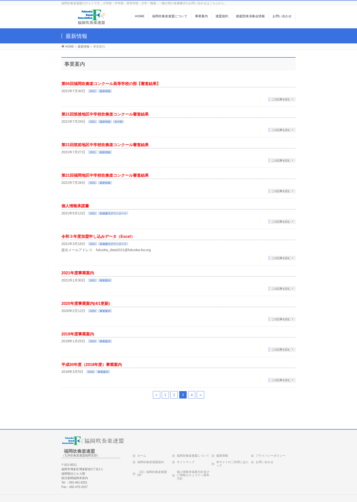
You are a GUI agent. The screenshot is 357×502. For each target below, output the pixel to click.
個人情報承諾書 (75, 206)
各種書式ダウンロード (113, 213)
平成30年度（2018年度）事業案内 (91, 365)
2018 (91, 371)
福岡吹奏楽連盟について (193, 455)
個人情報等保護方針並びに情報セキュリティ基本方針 (193, 475)
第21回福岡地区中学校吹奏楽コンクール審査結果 (105, 175)
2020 (92, 311)
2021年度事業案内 (77, 273)
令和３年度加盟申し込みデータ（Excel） (98, 236)
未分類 (118, 121)
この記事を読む (280, 99)
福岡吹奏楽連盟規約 (150, 462)
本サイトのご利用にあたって (232, 463)
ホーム (141, 455)
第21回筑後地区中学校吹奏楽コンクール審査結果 (105, 114)
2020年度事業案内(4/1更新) (85, 303)
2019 (92, 341)
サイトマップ (186, 462)
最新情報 (105, 91)
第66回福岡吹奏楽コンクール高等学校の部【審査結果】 (111, 84)
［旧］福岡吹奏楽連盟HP (152, 473)
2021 (92, 91)
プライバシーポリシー (270, 455)
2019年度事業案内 (77, 334)
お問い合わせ (264, 462)
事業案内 (105, 280)
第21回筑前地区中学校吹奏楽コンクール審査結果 (105, 145)
